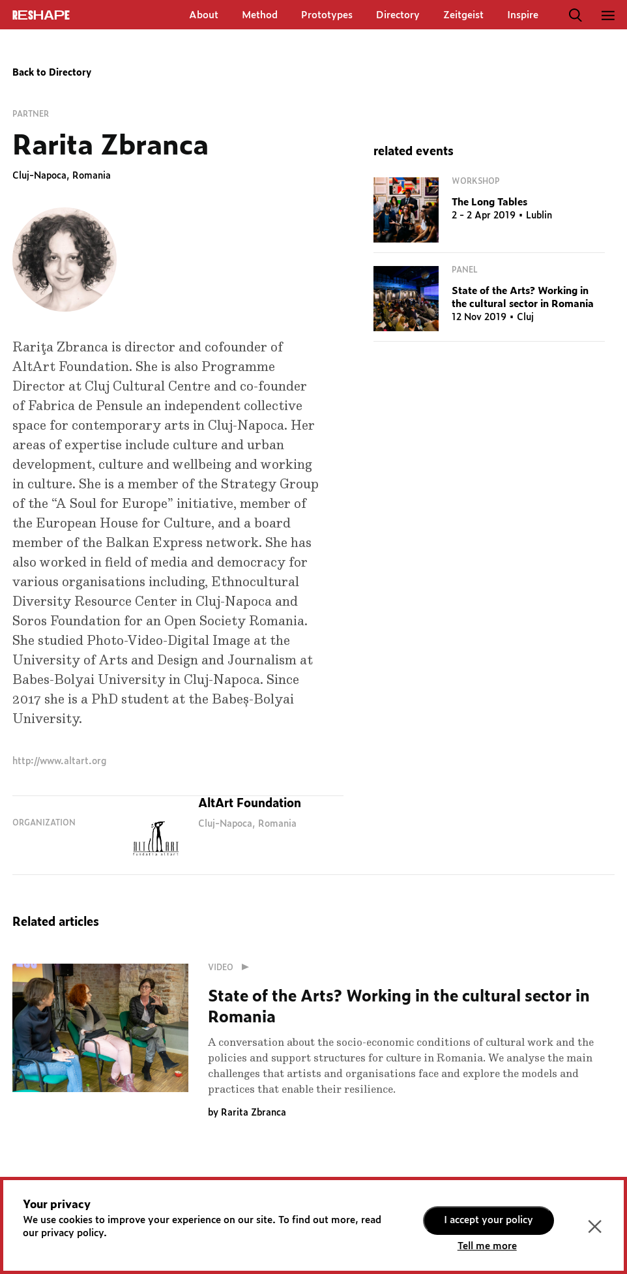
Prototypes (327, 15)
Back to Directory (51, 73)
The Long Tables (489, 202)
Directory (398, 15)
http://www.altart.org (59, 761)
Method (260, 15)
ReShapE (41, 15)
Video (231, 967)
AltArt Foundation (249, 804)
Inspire (522, 15)
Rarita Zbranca (253, 1113)
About (203, 15)
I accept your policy (488, 1220)
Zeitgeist (463, 15)
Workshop (476, 181)
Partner (30, 114)
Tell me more (487, 1246)
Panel (465, 270)
